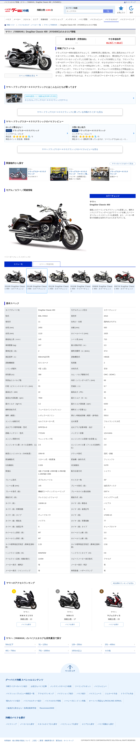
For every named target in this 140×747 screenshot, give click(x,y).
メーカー (17, 19)
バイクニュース (95, 694)
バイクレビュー (96, 19)
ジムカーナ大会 (111, 694)
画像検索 (44, 19)
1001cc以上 (77, 651)
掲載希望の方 (49, 741)
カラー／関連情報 (46, 264)
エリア (35, 19)
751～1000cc (44, 651)
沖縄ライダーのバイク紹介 (16, 686)
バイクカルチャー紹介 (32, 701)
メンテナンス (70, 19)
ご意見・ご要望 (37, 741)
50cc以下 (9, 644)
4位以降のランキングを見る (123, 583)
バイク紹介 (81, 694)
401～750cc (10, 651)
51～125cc (43, 644)
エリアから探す (88, 724)
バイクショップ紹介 (65, 694)
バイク (8, 19)
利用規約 (7, 741)
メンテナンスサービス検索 (61, 686)
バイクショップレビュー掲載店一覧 (20, 694)
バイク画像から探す (106, 724)
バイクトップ (11, 724)
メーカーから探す (27, 724)
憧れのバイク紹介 (13, 701)
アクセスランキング (46, 694)
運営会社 (59, 741)
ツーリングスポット (83, 686)
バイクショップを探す (69, 724)
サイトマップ (130, 2)
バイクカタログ (111, 19)
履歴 (131, 12)
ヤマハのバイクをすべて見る (122, 164)
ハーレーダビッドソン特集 (75, 701)
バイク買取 (83, 19)
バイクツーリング (127, 19)
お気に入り (121, 12)
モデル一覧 (18, 264)
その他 (108, 651)
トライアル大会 (127, 694)
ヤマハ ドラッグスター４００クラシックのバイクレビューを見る (70, 149)
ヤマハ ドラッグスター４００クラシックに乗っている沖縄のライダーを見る (70, 112)
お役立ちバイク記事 (39, 686)
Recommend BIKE (47, 708)
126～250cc (77, 644)
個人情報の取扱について (21, 741)
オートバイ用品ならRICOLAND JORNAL (105, 701)
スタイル (26, 19)
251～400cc (110, 644)
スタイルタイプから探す (47, 724)
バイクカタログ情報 (53, 701)
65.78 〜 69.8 (114, 43)
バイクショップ (56, 19)
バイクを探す (26, 625)
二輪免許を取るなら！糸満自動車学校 (21, 708)
